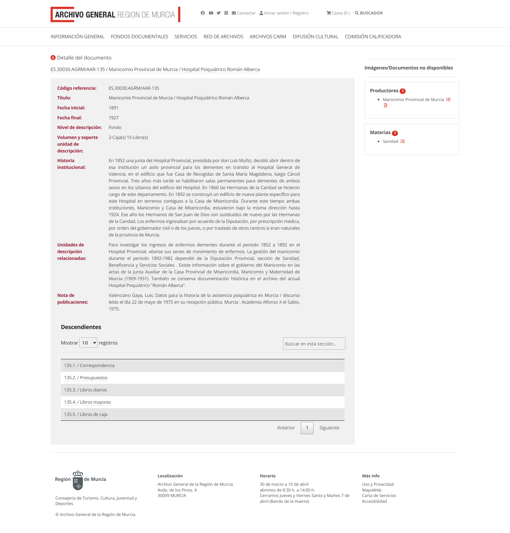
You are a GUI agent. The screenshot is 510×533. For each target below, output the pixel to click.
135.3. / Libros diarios (85, 390)
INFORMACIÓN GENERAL (77, 36)
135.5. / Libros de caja (86, 414)
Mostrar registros (89, 342)
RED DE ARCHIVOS (223, 36)
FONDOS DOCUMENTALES (139, 36)
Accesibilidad (374, 501)
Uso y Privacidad (378, 484)
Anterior (286, 428)
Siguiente (329, 428)
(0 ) (338, 13)
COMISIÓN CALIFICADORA (373, 36)
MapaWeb (372, 490)
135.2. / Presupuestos (86, 378)
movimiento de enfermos (218, 252)
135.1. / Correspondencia (89, 366)
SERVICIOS (186, 36)
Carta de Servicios (379, 495)
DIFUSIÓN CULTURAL (315, 36)
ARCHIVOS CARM (268, 36)
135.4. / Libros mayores (87, 402)
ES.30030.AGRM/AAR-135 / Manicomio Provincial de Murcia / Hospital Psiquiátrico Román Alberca (155, 69)
